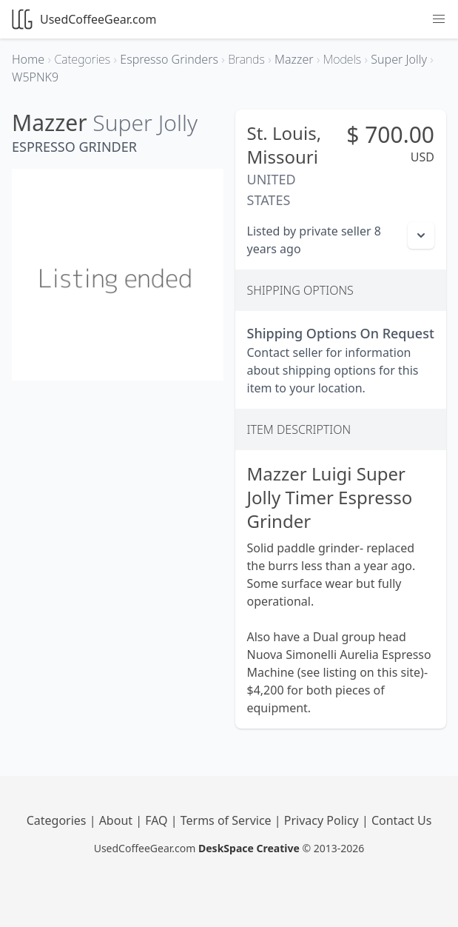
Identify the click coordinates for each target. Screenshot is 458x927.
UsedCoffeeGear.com (84, 19)
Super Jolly (145, 122)
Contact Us (401, 820)
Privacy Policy (323, 820)
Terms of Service (228, 820)
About (117, 820)
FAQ (158, 820)
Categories (58, 820)
